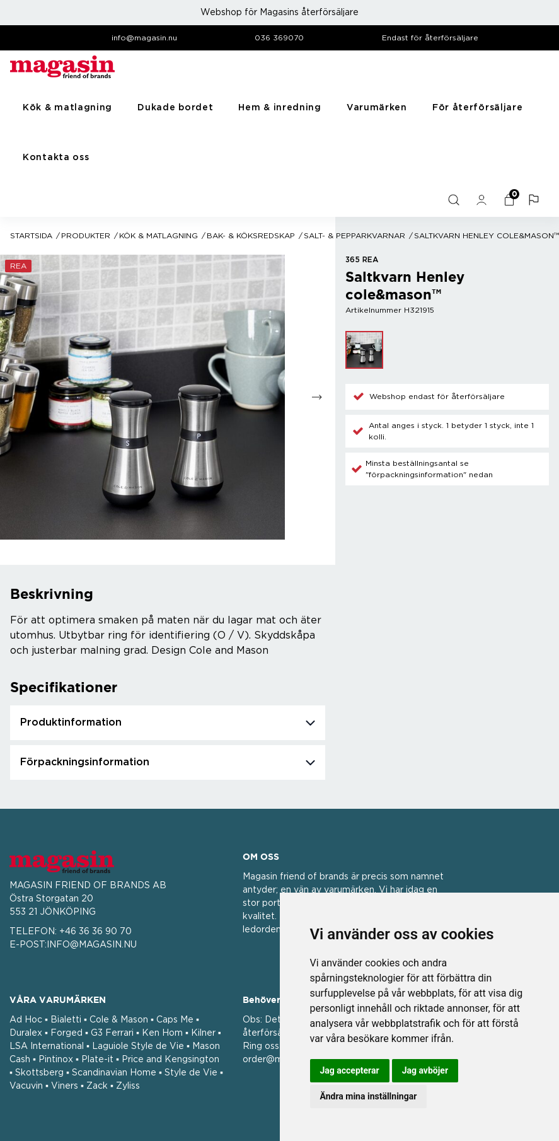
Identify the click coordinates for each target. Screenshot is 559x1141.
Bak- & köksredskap (251, 236)
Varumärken (377, 107)
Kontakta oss (56, 157)
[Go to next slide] (316, 397)
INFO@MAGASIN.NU (92, 945)
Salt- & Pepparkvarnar (354, 236)
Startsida (31, 236)
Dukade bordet (175, 107)
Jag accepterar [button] (349, 1070)
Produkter (85, 236)
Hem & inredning (279, 107)
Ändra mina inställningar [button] (368, 1096)
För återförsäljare (477, 107)
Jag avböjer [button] (425, 1070)
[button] (535, 200)
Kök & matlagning (67, 107)
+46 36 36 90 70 (95, 931)
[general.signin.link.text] (483, 200)
